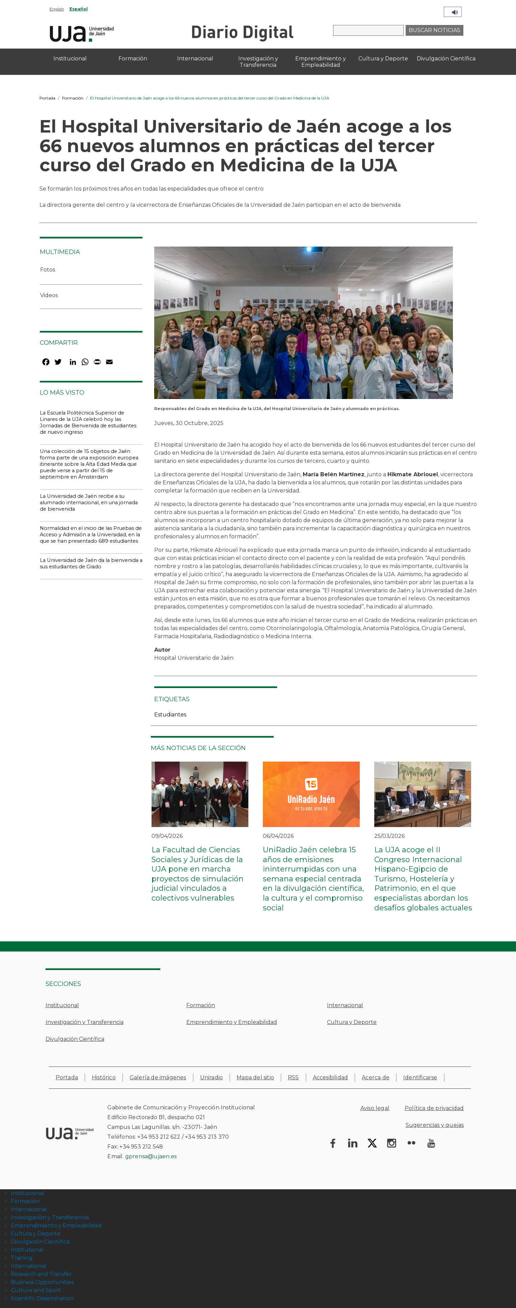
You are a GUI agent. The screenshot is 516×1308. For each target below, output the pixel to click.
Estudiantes (170, 714)
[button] (303, 325)
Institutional (27, 1250)
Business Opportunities (42, 1282)
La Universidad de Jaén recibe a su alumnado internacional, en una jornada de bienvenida (89, 502)
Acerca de (375, 1077)
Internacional (345, 1005)
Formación (72, 98)
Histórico (104, 1077)
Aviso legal (374, 1108)
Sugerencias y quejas (435, 1125)
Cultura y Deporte (352, 1022)
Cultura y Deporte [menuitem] (383, 58)
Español (79, 8)
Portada (47, 98)
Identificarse (420, 1077)
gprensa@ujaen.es (150, 1156)
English (57, 8)
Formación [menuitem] (132, 58)
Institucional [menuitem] (70, 58)
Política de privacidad (434, 1108)
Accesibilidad (330, 1077)
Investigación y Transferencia (85, 1022)
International (28, 1266)
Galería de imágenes (158, 1077)
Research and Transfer (41, 1274)
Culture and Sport (36, 1290)
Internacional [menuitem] (195, 58)
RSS (293, 1077)
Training (22, 1258)
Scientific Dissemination (42, 1298)
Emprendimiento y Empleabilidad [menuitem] (320, 61)
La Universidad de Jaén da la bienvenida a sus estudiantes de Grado (91, 563)
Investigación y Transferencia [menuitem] (258, 61)
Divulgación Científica (75, 1039)
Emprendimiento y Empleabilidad (231, 1022)
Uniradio (211, 1077)
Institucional (62, 1005)
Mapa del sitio (255, 1077)
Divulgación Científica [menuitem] (446, 58)
